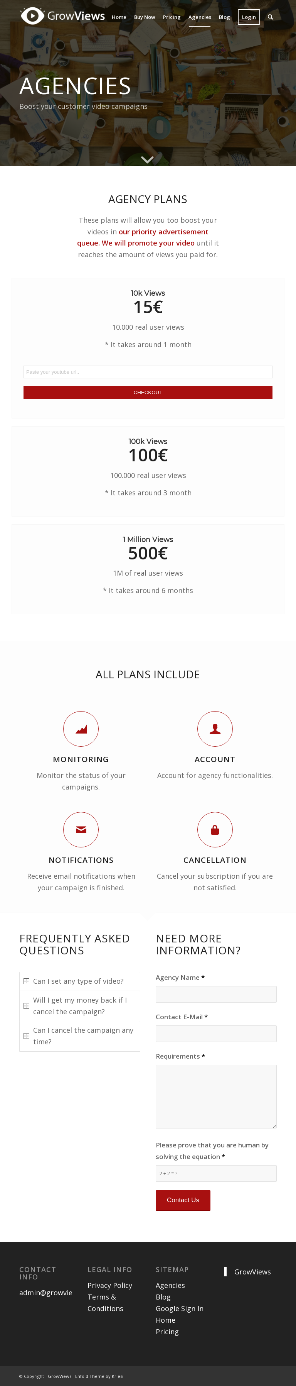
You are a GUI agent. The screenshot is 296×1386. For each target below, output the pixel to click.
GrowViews (252, 1271)
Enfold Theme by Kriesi (99, 1376)
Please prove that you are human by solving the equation (212, 1150)
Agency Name (180, 977)
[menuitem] (119, 17)
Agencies (170, 1285)
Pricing (167, 1331)
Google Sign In (180, 1308)
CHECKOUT (148, 392)
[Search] (270, 17)
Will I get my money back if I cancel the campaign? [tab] (75, 1005)
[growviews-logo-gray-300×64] (64, 23)
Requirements (180, 1056)
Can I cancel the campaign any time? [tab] (78, 1035)
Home (165, 1320)
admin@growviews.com (58, 1292)
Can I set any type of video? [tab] (74, 981)
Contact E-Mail (182, 1016)
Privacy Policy (109, 1285)
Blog (163, 1296)
